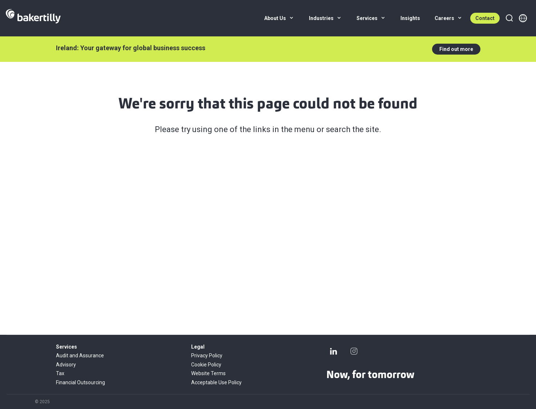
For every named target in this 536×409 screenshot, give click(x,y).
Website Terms (208, 373)
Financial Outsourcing (80, 382)
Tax (60, 373)
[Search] (509, 18)
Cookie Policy (206, 365)
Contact (485, 18)
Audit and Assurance (80, 355)
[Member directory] (523, 18)
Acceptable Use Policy (216, 382)
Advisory (66, 365)
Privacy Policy (206, 355)
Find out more (456, 49)
